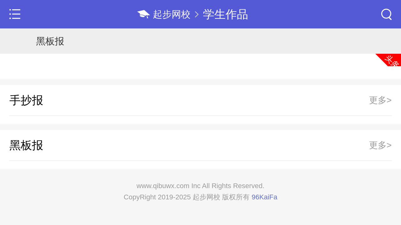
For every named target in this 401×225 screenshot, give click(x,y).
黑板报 (50, 41)
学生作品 (225, 14)
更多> (380, 100)
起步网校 (171, 14)
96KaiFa (264, 197)
